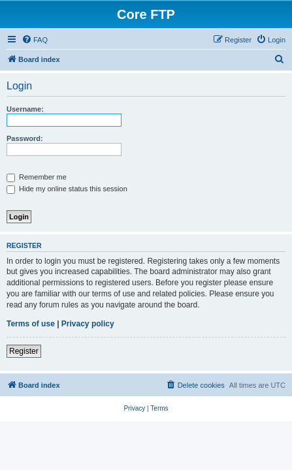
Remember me (37, 177)
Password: (25, 138)
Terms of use (31, 323)
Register (24, 351)
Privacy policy (87, 323)
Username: (25, 109)
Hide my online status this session (67, 189)
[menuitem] (35, 40)
